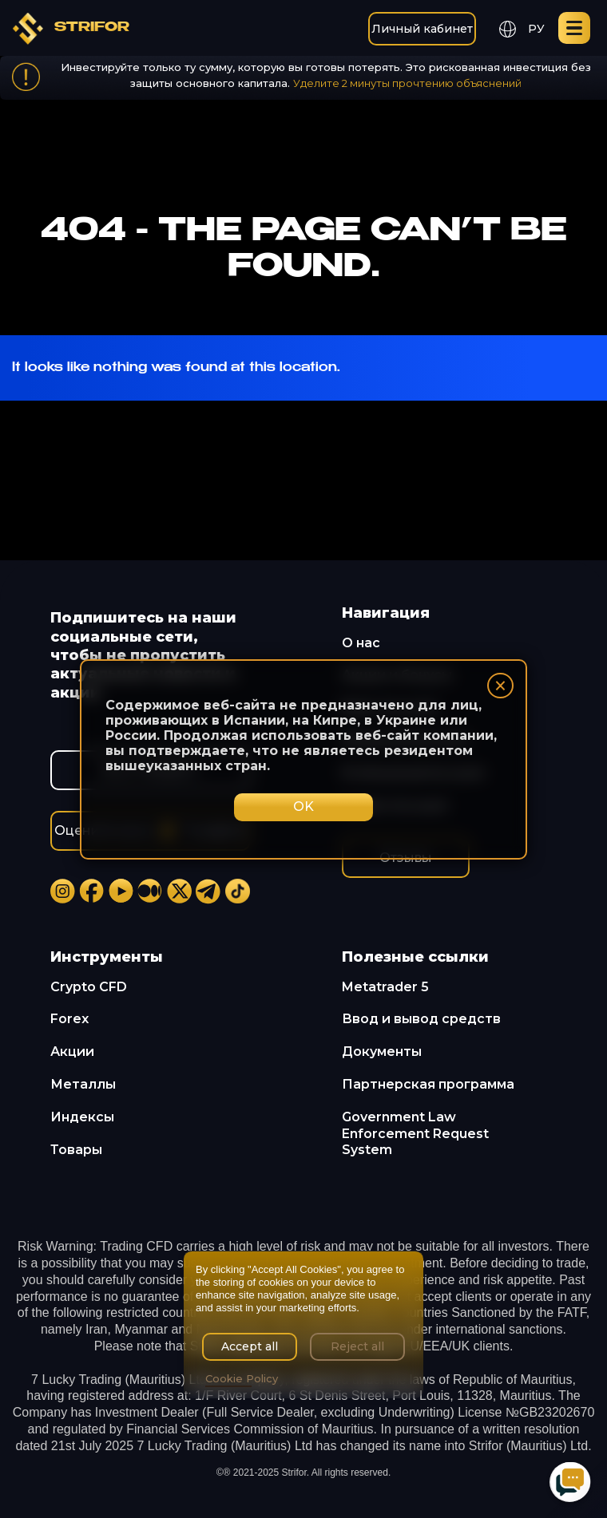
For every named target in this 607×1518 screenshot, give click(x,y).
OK (303, 806)
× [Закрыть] (500, 685)
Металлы (83, 1084)
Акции (72, 1051)
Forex (69, 1018)
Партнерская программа (428, 1084)
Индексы (82, 1117)
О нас (361, 642)
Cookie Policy (241, 1378)
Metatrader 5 (385, 986)
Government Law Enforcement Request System (415, 1133)
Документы (382, 1051)
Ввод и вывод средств (421, 1018)
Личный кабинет (422, 29)
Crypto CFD (88, 986)
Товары (76, 1149)
